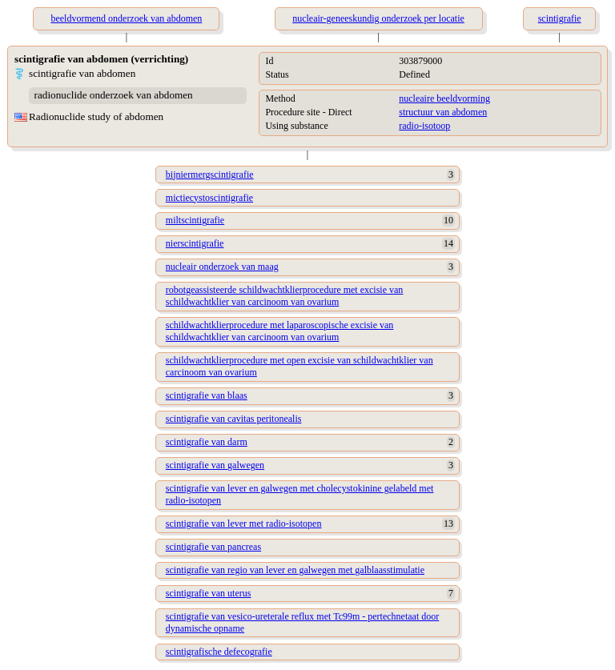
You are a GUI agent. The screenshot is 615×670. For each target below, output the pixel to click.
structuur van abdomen (443, 112)
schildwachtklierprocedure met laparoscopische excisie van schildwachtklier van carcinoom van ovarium (280, 331)
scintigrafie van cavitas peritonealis (234, 418)
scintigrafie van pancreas (213, 546)
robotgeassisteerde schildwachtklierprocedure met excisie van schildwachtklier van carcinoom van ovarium (285, 295)
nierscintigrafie (195, 243)
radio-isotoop (424, 125)
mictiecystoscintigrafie (209, 197)
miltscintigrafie (195, 220)
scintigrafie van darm (206, 441)
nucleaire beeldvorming (444, 98)
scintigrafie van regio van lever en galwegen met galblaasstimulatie (295, 570)
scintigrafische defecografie (219, 651)
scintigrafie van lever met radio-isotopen (244, 523)
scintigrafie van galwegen (215, 465)
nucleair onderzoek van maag (222, 266)
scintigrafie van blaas (206, 395)
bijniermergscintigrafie (210, 174)
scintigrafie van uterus (208, 593)
